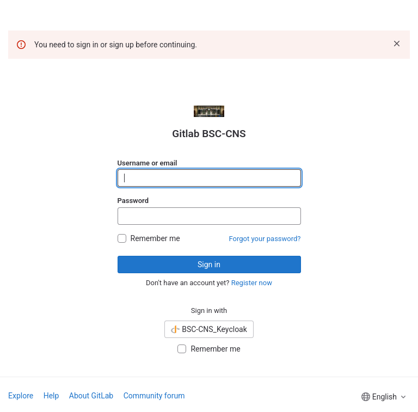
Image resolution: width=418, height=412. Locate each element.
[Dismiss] (396, 43)
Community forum (154, 395)
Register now (251, 283)
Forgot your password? (265, 239)
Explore (20, 395)
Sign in (209, 264)
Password (133, 200)
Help (51, 395)
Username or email (147, 163)
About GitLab (91, 395)
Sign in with (209, 310)
